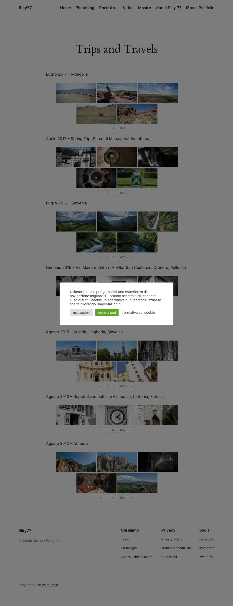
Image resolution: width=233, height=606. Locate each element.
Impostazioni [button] (81, 312)
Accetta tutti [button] (107, 312)
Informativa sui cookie (137, 313)
